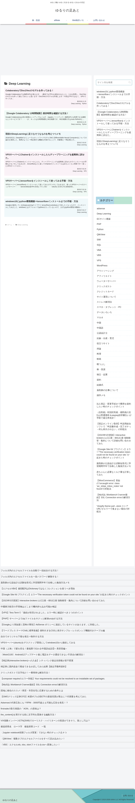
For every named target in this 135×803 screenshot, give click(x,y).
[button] (130, 82)
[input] (114, 82)
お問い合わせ (128, 796)
